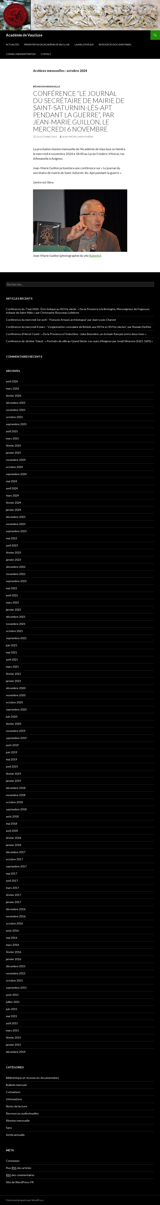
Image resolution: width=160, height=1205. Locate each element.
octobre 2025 (14, 417)
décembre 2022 (15, 566)
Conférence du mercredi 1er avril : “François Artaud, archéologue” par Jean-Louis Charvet (61, 319)
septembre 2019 (16, 738)
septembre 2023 (16, 531)
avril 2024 (12, 488)
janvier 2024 (13, 509)
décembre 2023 (15, 516)
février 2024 (13, 502)
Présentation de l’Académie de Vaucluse (47, 44)
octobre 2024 (14, 467)
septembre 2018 (16, 809)
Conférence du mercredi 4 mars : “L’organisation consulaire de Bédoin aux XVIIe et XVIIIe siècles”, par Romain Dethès (78, 326)
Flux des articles (18, 1168)
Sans (9, 1127)
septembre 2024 (16, 474)
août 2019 (12, 745)
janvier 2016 (13, 959)
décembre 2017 (15, 852)
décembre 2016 (15, 909)
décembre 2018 (15, 788)
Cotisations (13, 1092)
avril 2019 (12, 766)
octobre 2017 (14, 859)
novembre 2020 (15, 695)
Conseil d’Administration (21, 54)
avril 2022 (12, 595)
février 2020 (13, 723)
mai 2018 (11, 823)
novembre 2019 (15, 730)
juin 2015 (11, 1009)
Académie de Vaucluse (24, 35)
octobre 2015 (14, 980)
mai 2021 (11, 652)
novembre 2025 (15, 410)
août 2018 (12, 816)
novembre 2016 (15, 916)
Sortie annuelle (15, 1134)
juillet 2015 (13, 1002)
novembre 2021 (15, 623)
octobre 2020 (14, 702)
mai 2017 (11, 873)
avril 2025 (12, 431)
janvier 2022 (13, 609)
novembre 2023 (15, 524)
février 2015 (13, 1037)
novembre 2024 (15, 459)
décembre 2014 (15, 1051)
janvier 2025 (13, 452)
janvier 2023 (13, 559)
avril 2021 (12, 659)
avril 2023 (12, 545)
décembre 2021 (15, 616)
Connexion (12, 1160)
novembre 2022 (15, 574)
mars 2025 (12, 438)
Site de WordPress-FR (20, 1182)
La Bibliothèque (84, 44)
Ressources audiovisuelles (22, 1113)
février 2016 (13, 952)
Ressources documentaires (115, 44)
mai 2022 (11, 588)
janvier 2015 (13, 1044)
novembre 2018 (15, 795)
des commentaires (20, 1175)
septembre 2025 (16, 424)
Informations (14, 1099)
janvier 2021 (13, 681)
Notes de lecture (16, 1106)
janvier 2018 (13, 845)
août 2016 (12, 930)
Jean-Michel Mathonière (77, 136)
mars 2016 (12, 944)
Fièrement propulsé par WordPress (25, 1200)
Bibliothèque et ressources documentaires (32, 1077)
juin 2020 (11, 716)
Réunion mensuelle (46, 86)
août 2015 (12, 994)
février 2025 (13, 445)
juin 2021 (11, 645)
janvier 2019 (13, 780)
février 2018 (13, 837)
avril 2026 (12, 381)
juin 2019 (11, 752)
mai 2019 (11, 759)
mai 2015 (11, 1016)
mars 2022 (12, 602)
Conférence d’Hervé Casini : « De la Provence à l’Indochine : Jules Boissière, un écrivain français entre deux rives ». (76, 334)
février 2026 (13, 395)
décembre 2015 (15, 966)
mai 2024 (11, 481)
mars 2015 (12, 1030)
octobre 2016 (14, 923)
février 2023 (13, 552)
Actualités (12, 44)
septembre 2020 (16, 709)
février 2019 (13, 773)
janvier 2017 (13, 902)
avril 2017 (12, 880)
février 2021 (13, 673)
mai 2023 (11, 538)
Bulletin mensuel (16, 1085)
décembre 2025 (15, 402)
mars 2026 (12, 388)
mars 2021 (12, 666)
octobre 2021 (14, 631)
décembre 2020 (15, 688)
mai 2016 (11, 937)
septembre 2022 (16, 581)
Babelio (94, 255)
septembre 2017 (16, 866)
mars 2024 (12, 495)
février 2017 (13, 895)
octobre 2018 (14, 802)
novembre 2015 (15, 973)
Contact (46, 54)
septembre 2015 (16, 987)
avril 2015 (12, 1023)
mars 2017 (12, 887)
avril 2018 (12, 830)
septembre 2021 (16, 638)
